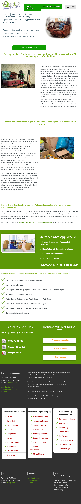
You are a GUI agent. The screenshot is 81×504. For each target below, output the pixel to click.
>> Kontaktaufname (59, 349)
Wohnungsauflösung (26, 222)
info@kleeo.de (12, 382)
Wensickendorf (12, 451)
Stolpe (9, 417)
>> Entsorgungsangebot (59, 340)
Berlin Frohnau (12, 425)
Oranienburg (12, 455)
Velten (9, 438)
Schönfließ (11, 421)
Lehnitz (10, 429)
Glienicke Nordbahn (14, 442)
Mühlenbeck (11, 446)
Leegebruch (11, 434)
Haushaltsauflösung (45, 222)
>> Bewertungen (59, 357)
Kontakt (4, 392)
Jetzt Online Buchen (29, 47)
